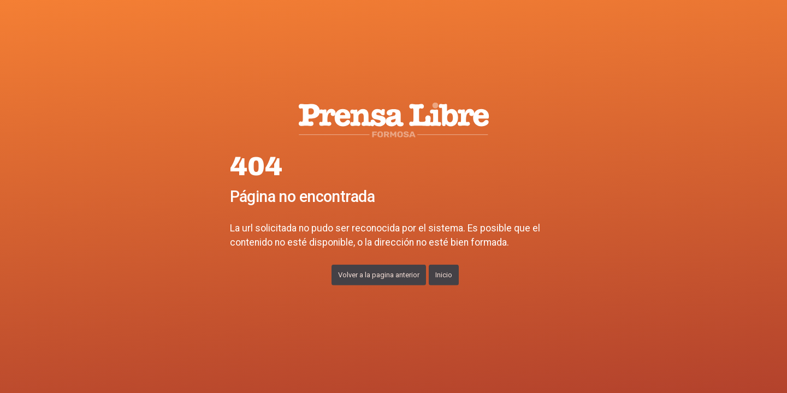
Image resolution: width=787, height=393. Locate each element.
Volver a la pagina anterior (378, 274)
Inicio (443, 274)
